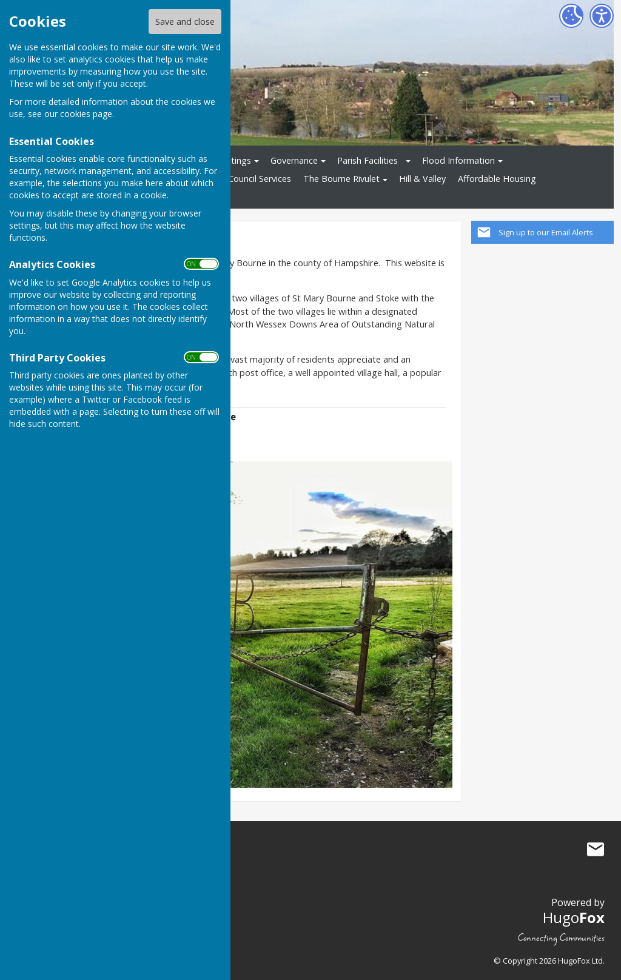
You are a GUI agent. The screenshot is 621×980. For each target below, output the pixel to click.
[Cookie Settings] (571, 16)
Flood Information (458, 160)
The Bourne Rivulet (341, 178)
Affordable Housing (497, 178)
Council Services (259, 178)
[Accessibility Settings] (601, 16)
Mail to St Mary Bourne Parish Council (595, 850)
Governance (294, 160)
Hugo (574, 917)
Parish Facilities (367, 160)
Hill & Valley (422, 178)
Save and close (185, 21)
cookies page (86, 113)
